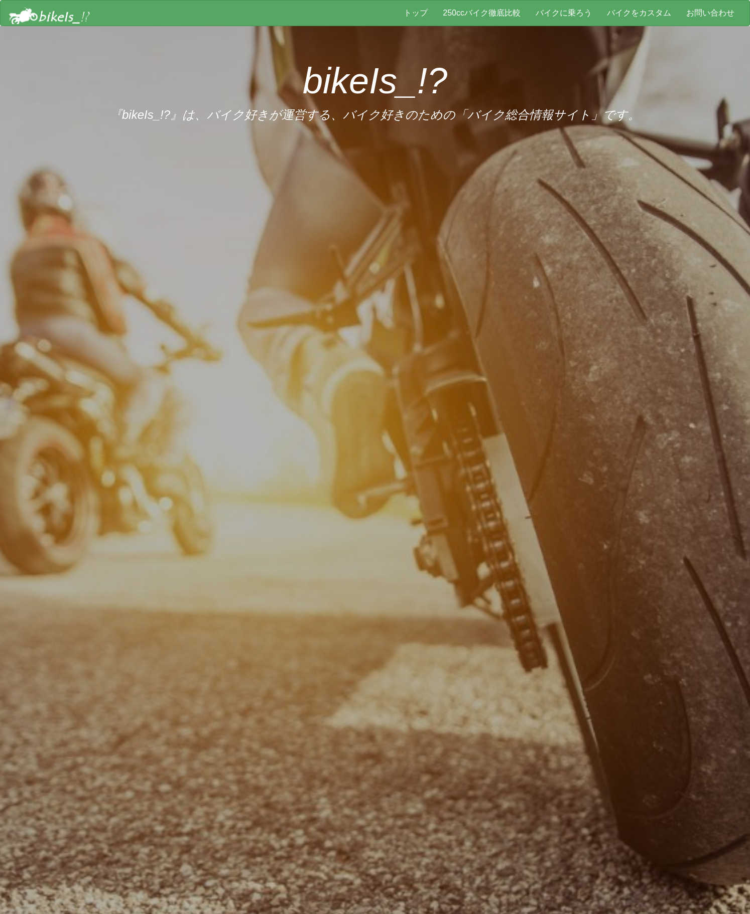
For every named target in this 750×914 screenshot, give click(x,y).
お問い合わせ (710, 13)
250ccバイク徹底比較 (482, 13)
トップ (416, 13)
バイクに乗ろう (564, 13)
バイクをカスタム (639, 13)
